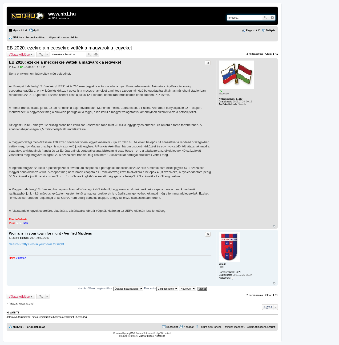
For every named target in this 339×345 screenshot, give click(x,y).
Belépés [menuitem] (270, 30)
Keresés (265, 17)
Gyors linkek (20, 30)
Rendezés (161, 288)
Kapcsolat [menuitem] (172, 326)
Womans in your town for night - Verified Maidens (50, 233)
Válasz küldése (19, 54)
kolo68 (222, 264)
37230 (239, 98)
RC (220, 90)
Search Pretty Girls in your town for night (36, 244)
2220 (238, 272)
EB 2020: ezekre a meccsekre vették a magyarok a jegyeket (69, 47)
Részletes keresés (272, 17)
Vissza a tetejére (274, 226)
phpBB (129, 333)
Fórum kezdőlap (35, 326)
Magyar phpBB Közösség (152, 336)
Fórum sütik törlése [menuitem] (210, 326)
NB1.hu (17, 326)
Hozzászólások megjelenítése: (110, 288)
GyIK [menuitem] (36, 30)
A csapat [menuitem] (189, 326)
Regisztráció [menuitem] (253, 30)
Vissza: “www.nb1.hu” (21, 303)
